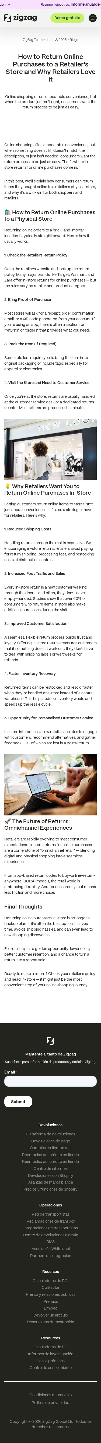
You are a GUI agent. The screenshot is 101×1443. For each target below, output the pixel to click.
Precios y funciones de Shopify (50, 1189)
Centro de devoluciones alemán (50, 1235)
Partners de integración (50, 1255)
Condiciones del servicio (50, 1394)
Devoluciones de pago (50, 1141)
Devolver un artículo (50, 1315)
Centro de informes (51, 1168)
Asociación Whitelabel (51, 1248)
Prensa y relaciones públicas (50, 1294)
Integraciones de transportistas (50, 1228)
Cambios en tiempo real (50, 1147)
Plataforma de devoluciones (50, 1134)
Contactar (51, 1287)
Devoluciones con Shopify (50, 1175)
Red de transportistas (50, 1214)
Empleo (50, 1308)
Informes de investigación (50, 1354)
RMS (50, 1241)
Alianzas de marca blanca (50, 1182)
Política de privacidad (50, 1402)
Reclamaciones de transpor (51, 1221)
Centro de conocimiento (51, 1367)
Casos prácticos (50, 1360)
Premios (50, 1301)
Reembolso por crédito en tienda (50, 1154)
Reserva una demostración (50, 1321)
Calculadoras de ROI (51, 1280)
